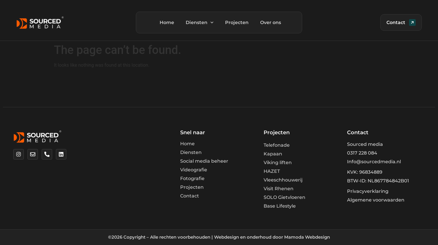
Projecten (237, 22)
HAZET (272, 171)
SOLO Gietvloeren (284, 197)
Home (167, 22)
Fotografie (192, 178)
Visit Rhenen (278, 188)
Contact (189, 196)
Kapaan (273, 154)
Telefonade (277, 145)
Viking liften (278, 162)
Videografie (193, 170)
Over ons (270, 22)
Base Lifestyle (280, 206)
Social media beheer (204, 161)
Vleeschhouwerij (283, 180)
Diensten (199, 22)
